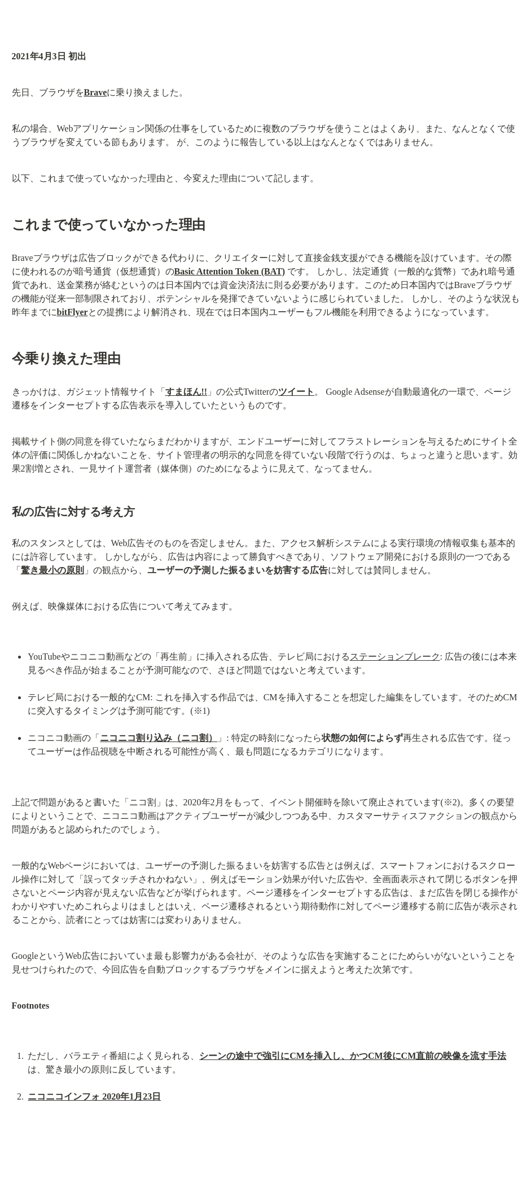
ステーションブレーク (395, 656)
